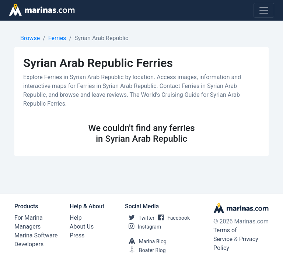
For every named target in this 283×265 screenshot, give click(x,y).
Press (77, 235)
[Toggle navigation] (264, 10)
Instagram (143, 227)
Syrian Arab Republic (101, 38)
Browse (30, 38)
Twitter (139, 218)
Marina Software (35, 235)
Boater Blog (145, 250)
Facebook (172, 218)
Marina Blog (146, 241)
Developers (28, 244)
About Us (82, 226)
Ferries (57, 38)
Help (76, 217)
